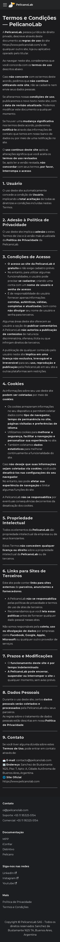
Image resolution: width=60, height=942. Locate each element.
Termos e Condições (15, 907)
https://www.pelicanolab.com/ (21, 44)
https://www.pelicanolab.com (21, 781)
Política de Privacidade (17, 901)
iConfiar (7, 844)
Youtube (10, 883)
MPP (6, 839)
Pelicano (8, 854)
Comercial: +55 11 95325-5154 (20, 820)
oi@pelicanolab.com (15, 810)
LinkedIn (10, 873)
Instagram (10, 878)
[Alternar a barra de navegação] (5, 4)
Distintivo (8, 849)
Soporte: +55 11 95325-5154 (19, 815)
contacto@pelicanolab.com (33, 760)
